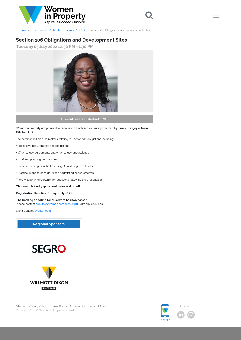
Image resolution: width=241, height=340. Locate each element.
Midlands (54, 30)
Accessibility (78, 306)
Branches (38, 30)
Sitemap (21, 306)
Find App (165, 312)
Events (70, 30)
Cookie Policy (58, 306)
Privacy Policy (38, 306)
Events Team (43, 210)
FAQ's (102, 306)
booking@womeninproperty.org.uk (57, 203)
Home (22, 30)
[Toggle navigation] (216, 15)
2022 (82, 30)
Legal (92, 306)
